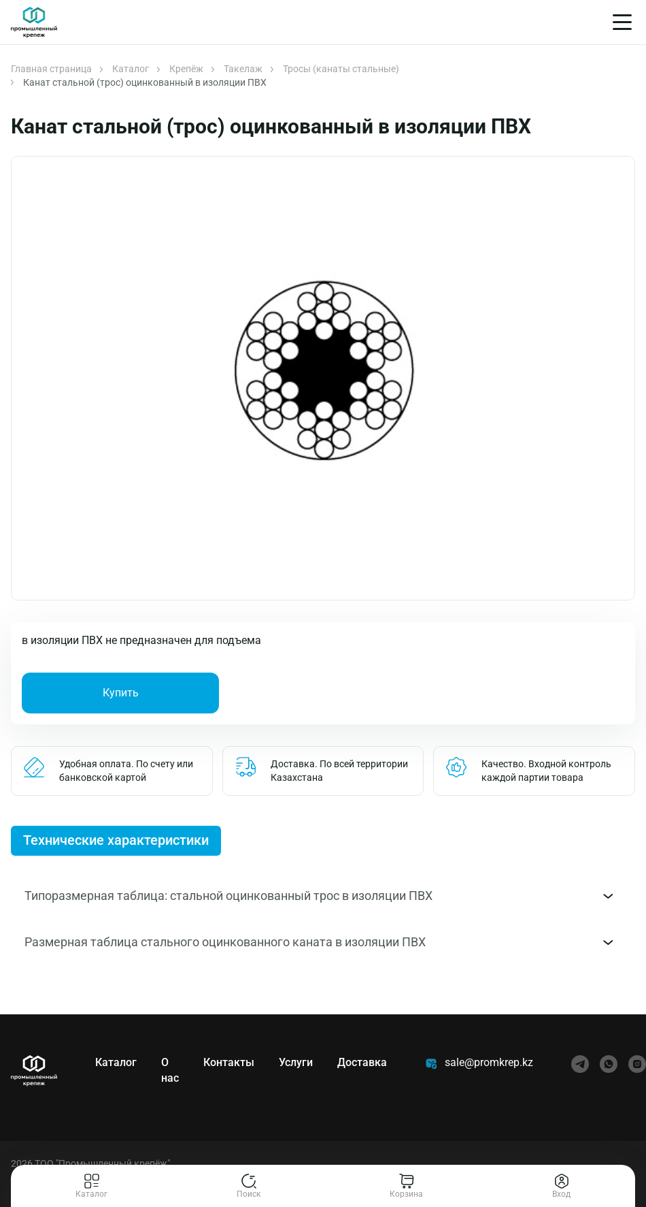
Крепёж (186, 68)
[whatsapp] (608, 1064)
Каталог (130, 68)
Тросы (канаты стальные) (341, 68)
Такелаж (243, 68)
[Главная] (34, 22)
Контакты (228, 1062)
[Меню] (622, 22)
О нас (170, 1070)
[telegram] (580, 1064)
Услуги (296, 1062)
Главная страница (51, 68)
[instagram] (637, 1064)
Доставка (362, 1062)
